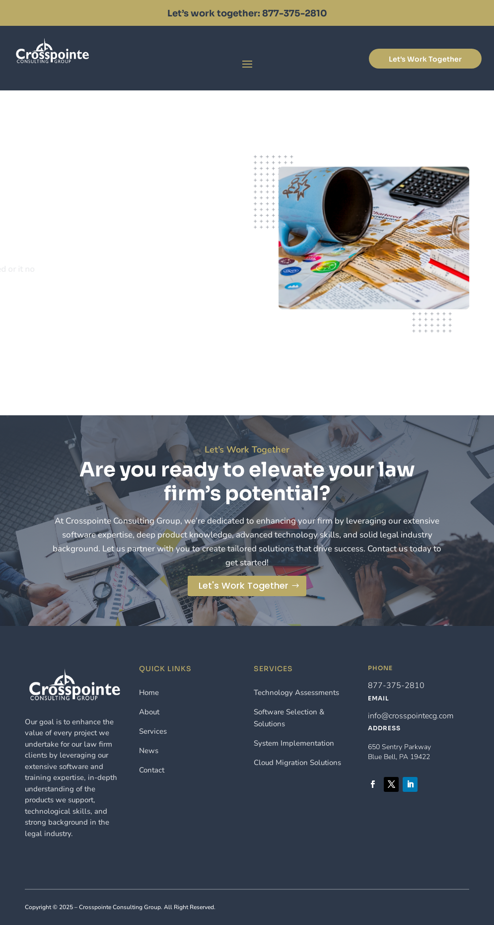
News (148, 751)
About (149, 712)
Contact (151, 770)
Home (149, 692)
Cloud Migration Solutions (297, 763)
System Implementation (294, 743)
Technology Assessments (296, 692)
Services (153, 731)
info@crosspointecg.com (411, 715)
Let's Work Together (425, 59)
